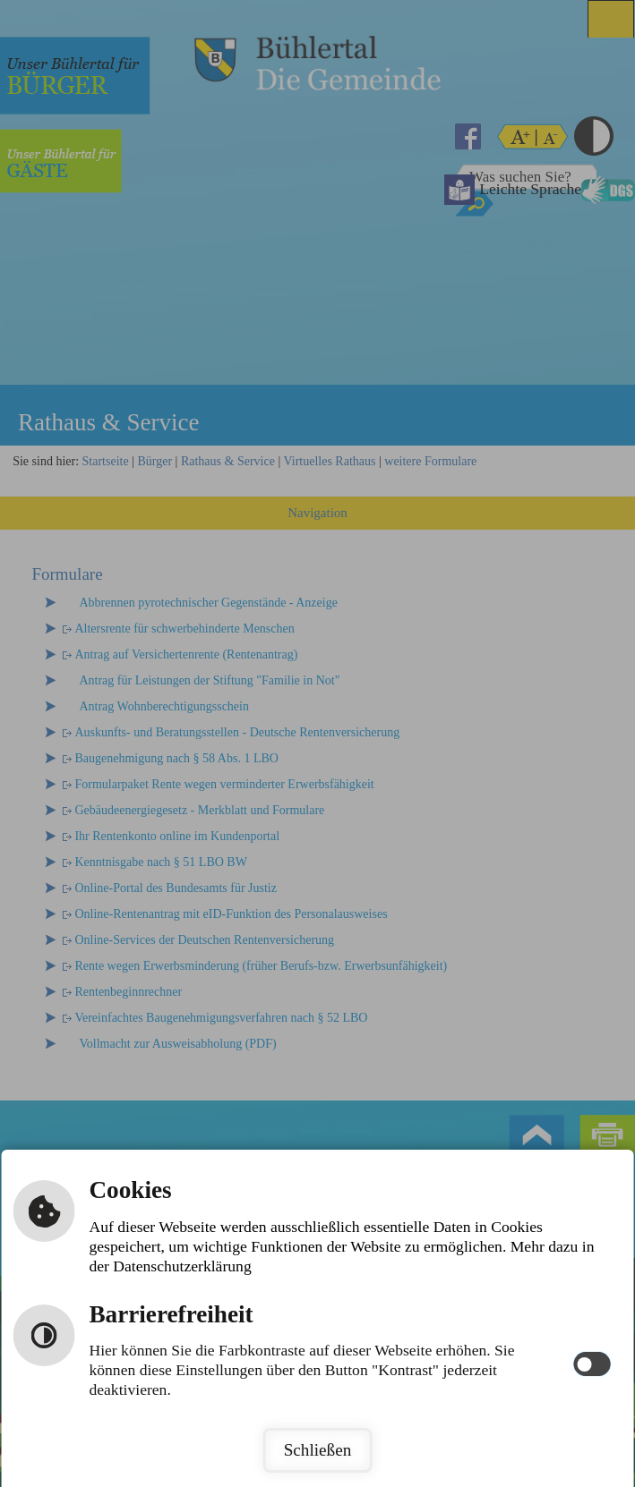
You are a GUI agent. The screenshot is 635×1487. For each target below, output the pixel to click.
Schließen (318, 1449)
